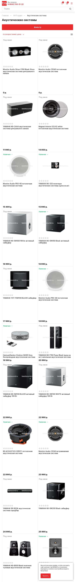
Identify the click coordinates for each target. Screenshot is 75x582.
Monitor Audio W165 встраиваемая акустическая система (53, 424)
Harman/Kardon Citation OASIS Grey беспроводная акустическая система (19, 268)
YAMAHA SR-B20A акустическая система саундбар (16, 385)
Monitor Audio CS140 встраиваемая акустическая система (54, 346)
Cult (31, 577)
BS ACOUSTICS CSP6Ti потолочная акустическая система (17, 346)
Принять (46, 576)
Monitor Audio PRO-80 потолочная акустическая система (53, 229)
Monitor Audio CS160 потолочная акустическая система (17, 502)
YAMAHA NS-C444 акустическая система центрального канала (17, 111)
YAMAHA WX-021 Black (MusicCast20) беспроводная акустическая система (19, 463)
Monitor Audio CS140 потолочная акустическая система (53, 70)
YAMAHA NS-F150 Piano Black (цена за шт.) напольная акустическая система (55, 268)
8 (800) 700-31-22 (16, 4)
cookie (54, 565)
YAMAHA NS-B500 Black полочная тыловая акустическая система (17, 424)
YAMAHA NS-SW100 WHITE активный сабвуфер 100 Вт (54, 307)
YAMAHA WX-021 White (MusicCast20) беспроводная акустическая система (55, 463)
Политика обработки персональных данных (18, 570)
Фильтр (37, 27)
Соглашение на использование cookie (16, 574)
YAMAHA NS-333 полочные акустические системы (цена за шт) (54, 150)
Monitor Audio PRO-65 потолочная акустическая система (17, 150)
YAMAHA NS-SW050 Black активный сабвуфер (54, 189)
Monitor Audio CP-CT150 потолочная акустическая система (54, 502)
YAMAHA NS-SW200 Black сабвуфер (54, 384)
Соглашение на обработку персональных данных (20, 572)
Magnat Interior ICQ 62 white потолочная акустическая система (53, 111)
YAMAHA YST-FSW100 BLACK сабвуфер (19, 228)
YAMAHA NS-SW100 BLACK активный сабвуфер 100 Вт (18, 307)
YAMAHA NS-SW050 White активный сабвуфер (18, 189)
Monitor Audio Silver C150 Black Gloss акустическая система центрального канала (19, 71)
